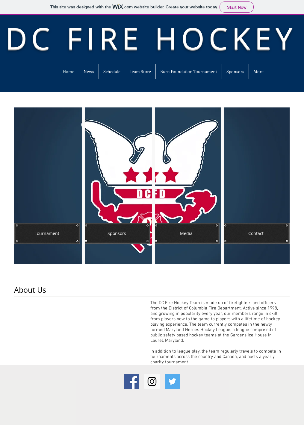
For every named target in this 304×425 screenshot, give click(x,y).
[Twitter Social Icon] (172, 381)
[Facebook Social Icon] (131, 381)
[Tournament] (47, 233)
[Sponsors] (116, 233)
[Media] (186, 233)
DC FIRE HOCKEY (151, 38)
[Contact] (256, 233)
